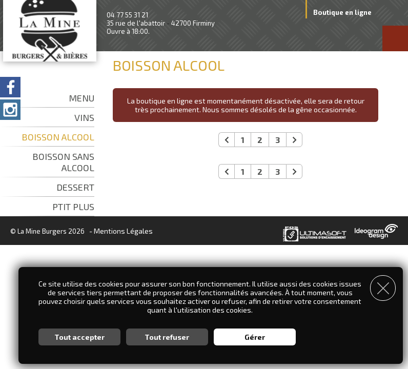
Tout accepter (79, 336)
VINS (84, 117)
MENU (81, 98)
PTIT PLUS (73, 206)
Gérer (254, 336)
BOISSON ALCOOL (58, 136)
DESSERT (75, 187)
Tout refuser (167, 336)
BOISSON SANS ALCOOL (63, 162)
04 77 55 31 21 (127, 15)
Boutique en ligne (342, 12)
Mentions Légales (123, 231)
